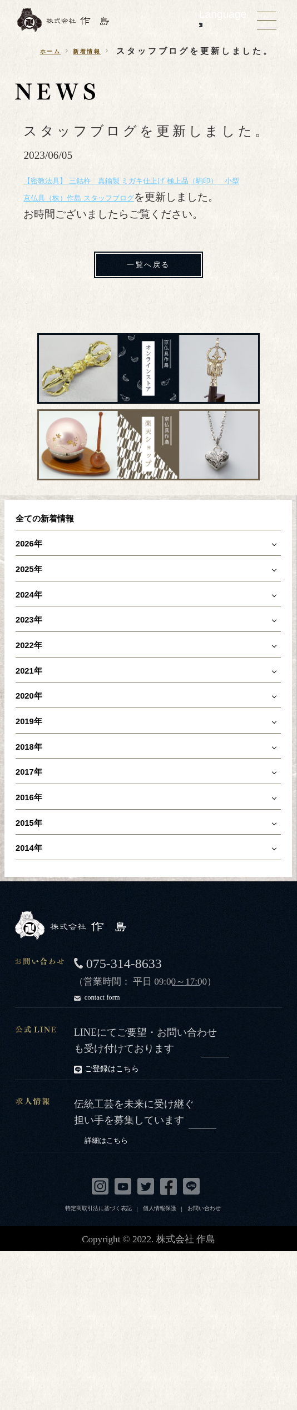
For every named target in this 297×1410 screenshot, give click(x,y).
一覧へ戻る (148, 301)
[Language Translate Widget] (200, 25)
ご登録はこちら (157, 1171)
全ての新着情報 (59, 560)
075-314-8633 (124, 1067)
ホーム (42, 51)
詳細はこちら (161, 1241)
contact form (152, 1099)
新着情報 (90, 51)
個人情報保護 (159, 1308)
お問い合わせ (204, 1308)
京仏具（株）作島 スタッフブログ (104, 231)
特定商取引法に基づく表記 (98, 1308)
